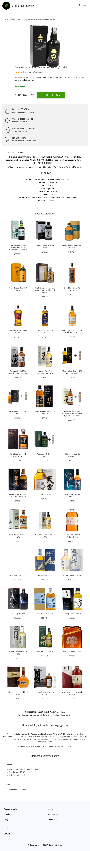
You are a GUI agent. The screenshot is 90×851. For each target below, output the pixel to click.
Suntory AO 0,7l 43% (45, 575)
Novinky (7, 814)
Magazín (51, 809)
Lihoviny (49, 715)
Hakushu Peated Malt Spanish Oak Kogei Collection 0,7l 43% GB (18, 247)
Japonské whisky (21, 19)
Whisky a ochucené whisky (62, 715)
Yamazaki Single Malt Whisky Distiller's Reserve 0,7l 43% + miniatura (72, 413)
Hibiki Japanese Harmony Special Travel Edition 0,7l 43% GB (45, 290)
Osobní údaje (53, 820)
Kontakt (7, 834)
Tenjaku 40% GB (45, 494)
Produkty (12, 19)
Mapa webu (53, 814)
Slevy (6, 820)
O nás (6, 828)
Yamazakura (75, 77)
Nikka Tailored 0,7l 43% (72, 652)
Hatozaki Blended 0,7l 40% (72, 575)
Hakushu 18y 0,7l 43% (45, 652)
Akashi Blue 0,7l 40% (45, 614)
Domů (6, 19)
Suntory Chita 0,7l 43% (72, 614)
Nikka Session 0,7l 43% (18, 575)
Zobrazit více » (29, 80)
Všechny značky (10, 809)
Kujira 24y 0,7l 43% (18, 614)
